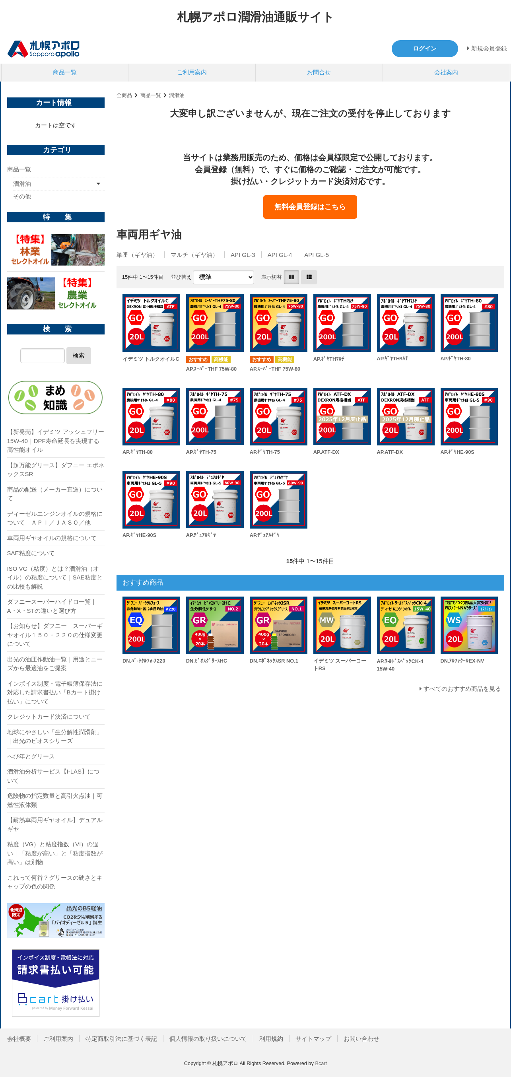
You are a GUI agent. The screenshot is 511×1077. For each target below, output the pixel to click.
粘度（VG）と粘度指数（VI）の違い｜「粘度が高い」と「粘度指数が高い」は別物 (55, 853)
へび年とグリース (31, 756)
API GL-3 (243, 254)
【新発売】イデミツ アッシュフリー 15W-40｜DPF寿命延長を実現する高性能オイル (55, 440)
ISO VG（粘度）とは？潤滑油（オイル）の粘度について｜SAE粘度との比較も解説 (55, 577)
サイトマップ (313, 1038)
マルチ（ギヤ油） (194, 254)
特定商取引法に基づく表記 (121, 1038)
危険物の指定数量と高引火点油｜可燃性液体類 (55, 800)
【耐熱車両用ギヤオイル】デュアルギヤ (55, 824)
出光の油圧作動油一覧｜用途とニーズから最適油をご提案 (55, 664)
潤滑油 (177, 95)
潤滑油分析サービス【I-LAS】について (53, 776)
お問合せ (319, 72)
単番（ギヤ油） (137, 254)
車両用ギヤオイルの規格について (52, 538)
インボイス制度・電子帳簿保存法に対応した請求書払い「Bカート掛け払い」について (55, 692)
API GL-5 (316, 254)
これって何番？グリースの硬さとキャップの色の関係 (55, 882)
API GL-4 (280, 254)
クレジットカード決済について (49, 716)
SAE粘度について (31, 553)
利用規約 (271, 1038)
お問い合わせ (361, 1038)
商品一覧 (65, 72)
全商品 (124, 95)
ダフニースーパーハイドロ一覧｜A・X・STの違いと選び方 (52, 606)
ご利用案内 (192, 72)
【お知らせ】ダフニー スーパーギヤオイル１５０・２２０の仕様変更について (55, 634)
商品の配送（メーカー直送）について (55, 494)
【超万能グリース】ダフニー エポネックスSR (55, 470)
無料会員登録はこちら (310, 207)
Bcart (321, 1063)
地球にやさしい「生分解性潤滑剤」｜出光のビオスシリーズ (55, 737)
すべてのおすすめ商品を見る (462, 688)
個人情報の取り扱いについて (208, 1038)
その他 (22, 196)
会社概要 (19, 1038)
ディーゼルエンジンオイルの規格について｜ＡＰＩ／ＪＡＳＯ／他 (55, 518)
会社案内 (446, 72)
